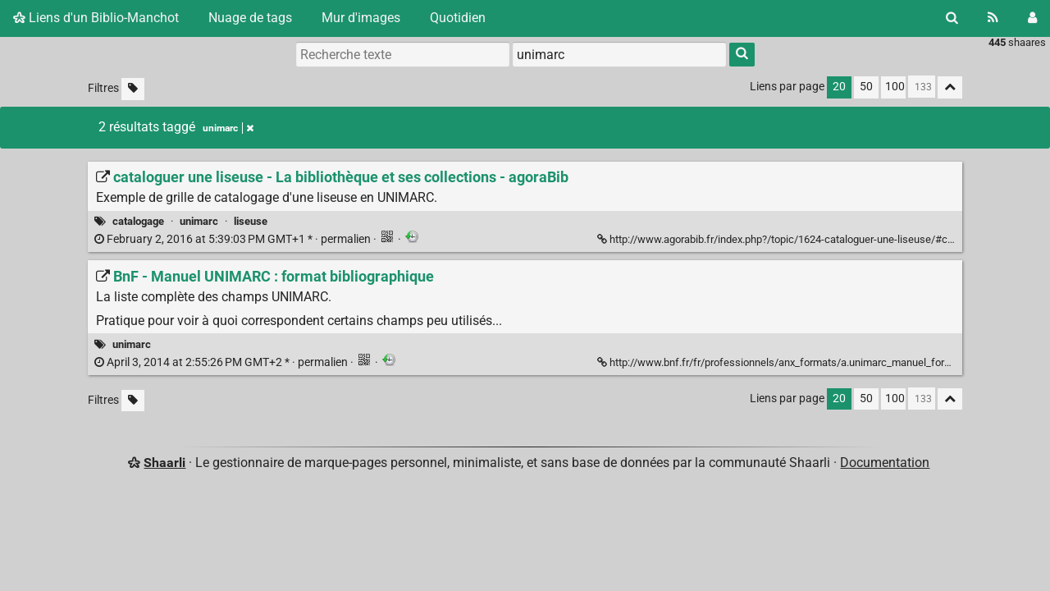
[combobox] (619, 54)
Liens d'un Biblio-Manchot (96, 17)
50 (866, 87)
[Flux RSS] (993, 18)
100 (895, 87)
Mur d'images (361, 17)
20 (839, 87)
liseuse (250, 221)
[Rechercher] (952, 18)
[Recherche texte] (402, 54)
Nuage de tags (250, 17)
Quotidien (458, 17)
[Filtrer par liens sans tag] (132, 89)
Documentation (884, 462)
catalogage (138, 221)
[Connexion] (1032, 18)
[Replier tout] (950, 87)
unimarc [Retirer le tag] (228, 128)
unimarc (199, 221)
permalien (233, 239)
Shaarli (164, 462)
